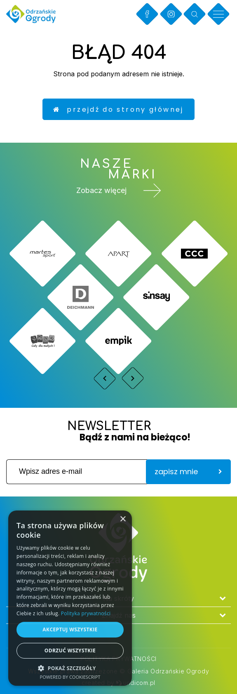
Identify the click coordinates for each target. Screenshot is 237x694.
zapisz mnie (188, 471)
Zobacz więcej (118, 190)
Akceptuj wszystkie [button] (69, 629)
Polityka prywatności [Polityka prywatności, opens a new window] (85, 613)
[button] (70, 668)
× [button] (123, 519)
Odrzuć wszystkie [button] (70, 650)
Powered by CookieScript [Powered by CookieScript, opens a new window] (70, 677)
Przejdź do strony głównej (118, 109)
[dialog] (70, 598)
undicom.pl (135, 682)
